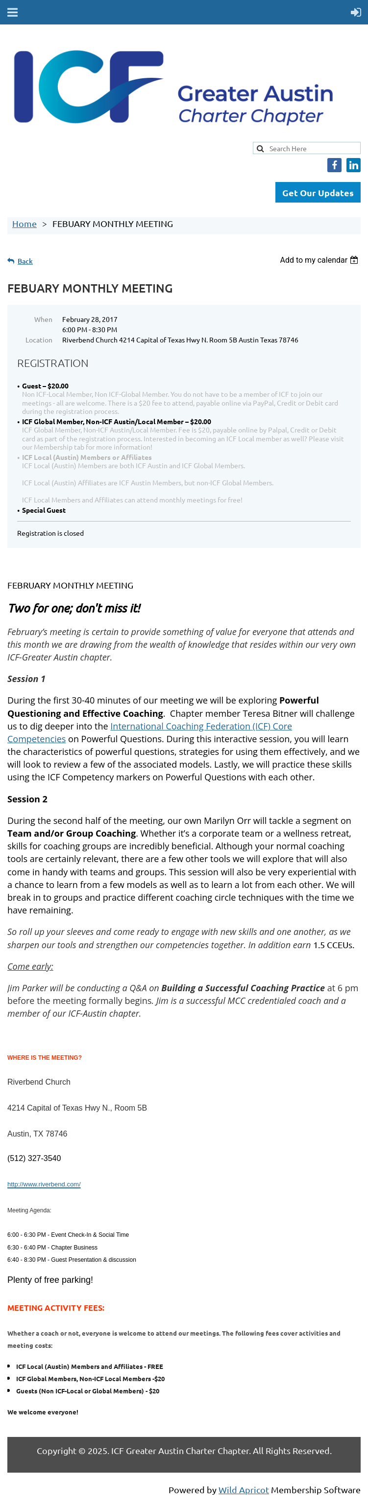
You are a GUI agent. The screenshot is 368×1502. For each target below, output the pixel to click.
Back (25, 261)
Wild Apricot (244, 1489)
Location (38, 339)
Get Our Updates (318, 192)
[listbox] (320, 260)
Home (24, 223)
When (43, 319)
